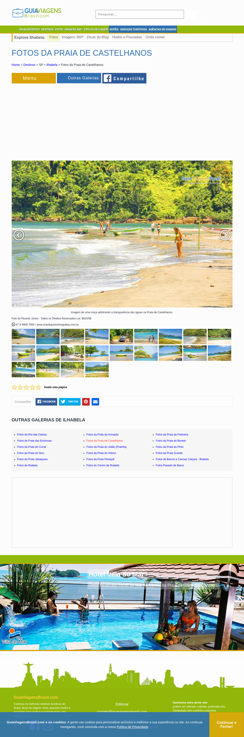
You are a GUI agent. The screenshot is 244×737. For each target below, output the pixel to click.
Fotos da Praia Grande (169, 453)
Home (16, 65)
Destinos (29, 65)
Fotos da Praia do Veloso (101, 453)
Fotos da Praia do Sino (30, 453)
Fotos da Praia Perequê (101, 459)
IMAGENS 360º (73, 29)
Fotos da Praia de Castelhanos (105, 440)
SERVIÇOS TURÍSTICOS (133, 29)
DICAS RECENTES (29, 29)
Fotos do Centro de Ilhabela (103, 465)
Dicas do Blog (98, 37)
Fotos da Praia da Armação (103, 434)
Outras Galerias (83, 78)
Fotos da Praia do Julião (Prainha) (107, 446)
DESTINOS (48, 29)
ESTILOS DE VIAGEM (96, 29)
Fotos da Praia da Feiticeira (172, 434)
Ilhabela (52, 65)
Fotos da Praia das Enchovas (34, 440)
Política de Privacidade (132, 727)
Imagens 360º (72, 37)
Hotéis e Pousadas (127, 37)
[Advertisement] (60, 120)
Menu (30, 78)
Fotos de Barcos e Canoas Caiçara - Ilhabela (182, 459)
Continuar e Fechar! (226, 724)
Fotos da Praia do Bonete (171, 440)
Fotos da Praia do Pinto (169, 446)
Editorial (122, 704)
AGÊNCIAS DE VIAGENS (162, 29)
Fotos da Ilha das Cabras (32, 434)
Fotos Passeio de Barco (170, 465)
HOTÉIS (114, 29)
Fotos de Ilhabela (27, 465)
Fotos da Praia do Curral (31, 446)
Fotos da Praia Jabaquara (32, 459)
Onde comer (155, 37)
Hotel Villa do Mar (116, 574)
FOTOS (59, 29)
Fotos (53, 37)
